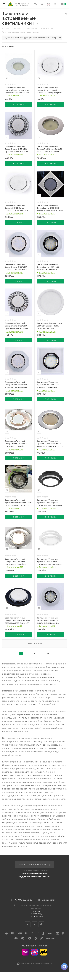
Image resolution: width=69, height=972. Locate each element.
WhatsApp (41, 924)
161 (48, 653)
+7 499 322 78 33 (23, 900)
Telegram (34, 924)
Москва (37, 911)
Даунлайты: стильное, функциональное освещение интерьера (32, 38)
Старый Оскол (36, 916)
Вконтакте (28, 924)
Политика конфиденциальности (36, 963)
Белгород (36, 913)
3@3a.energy (48, 900)
